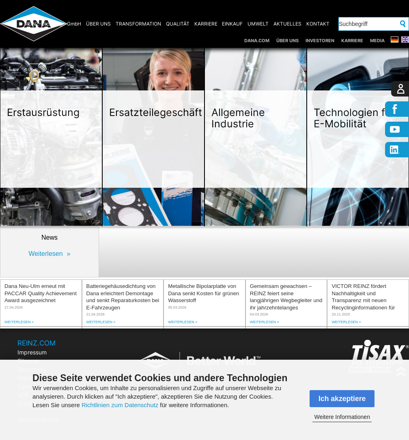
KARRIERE (352, 40)
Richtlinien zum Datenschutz (120, 404)
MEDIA (377, 40)
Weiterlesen (45, 253)
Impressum (32, 352)
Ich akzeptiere (342, 399)
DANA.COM (256, 40)
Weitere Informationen (342, 417)
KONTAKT (317, 24)
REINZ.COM (36, 343)
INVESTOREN (320, 40)
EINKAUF (232, 24)
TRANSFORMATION (138, 24)
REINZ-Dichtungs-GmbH (53, 24)
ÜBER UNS (287, 40)
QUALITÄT (177, 24)
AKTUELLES (287, 24)
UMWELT (258, 24)
